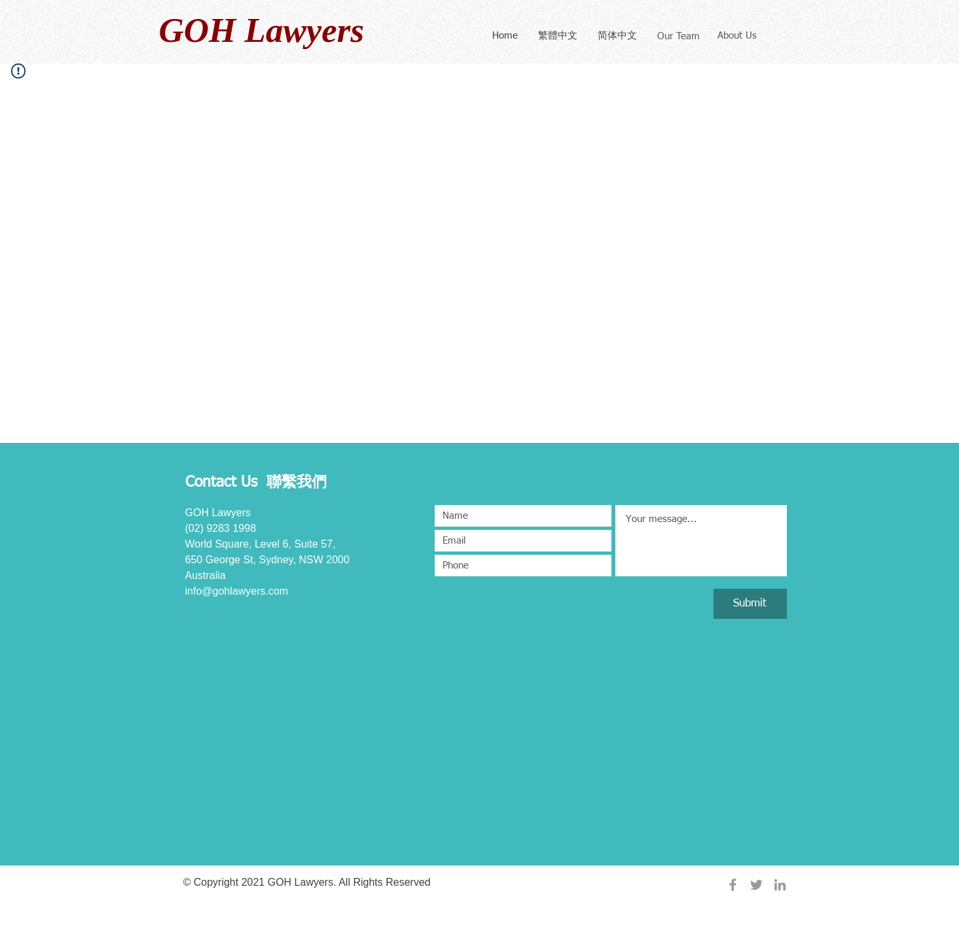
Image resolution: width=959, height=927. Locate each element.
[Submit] (750, 604)
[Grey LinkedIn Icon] (780, 885)
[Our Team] (679, 36)
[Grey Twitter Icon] (756, 885)
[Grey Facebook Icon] (733, 885)
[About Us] (737, 35)
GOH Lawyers (262, 30)
